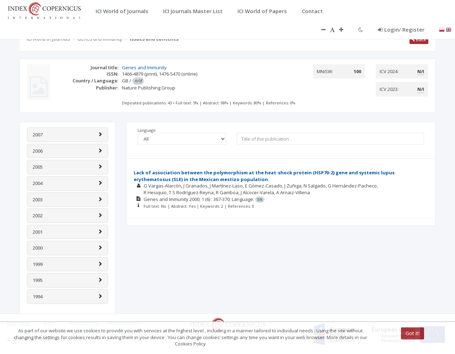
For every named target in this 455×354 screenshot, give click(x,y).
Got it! (412, 333)
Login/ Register (401, 29)
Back (419, 39)
